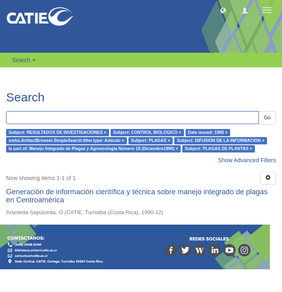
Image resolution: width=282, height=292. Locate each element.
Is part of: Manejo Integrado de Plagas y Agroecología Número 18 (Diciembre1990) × (93, 148)
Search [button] (24, 60)
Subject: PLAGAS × (150, 140)
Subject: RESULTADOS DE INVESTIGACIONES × (57, 132)
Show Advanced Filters (247, 160)
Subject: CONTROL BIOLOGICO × (147, 132)
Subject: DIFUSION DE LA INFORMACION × (221, 140)
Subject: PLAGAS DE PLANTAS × (218, 148)
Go (267, 117)
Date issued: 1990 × (208, 132)
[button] (223, 10)
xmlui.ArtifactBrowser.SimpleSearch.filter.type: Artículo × (66, 140)
